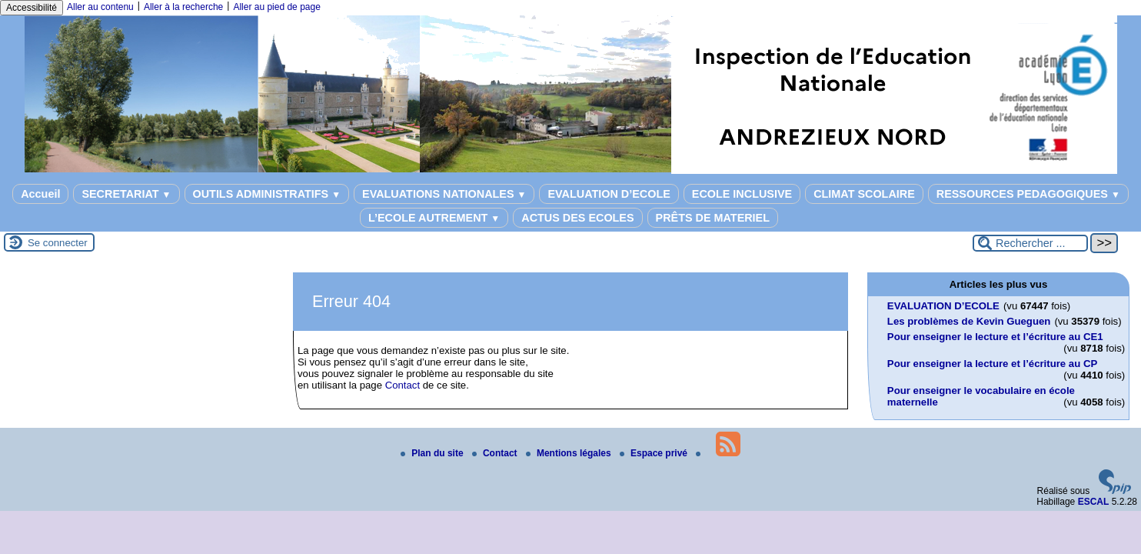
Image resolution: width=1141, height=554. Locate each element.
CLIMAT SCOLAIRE (864, 194)
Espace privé (655, 453)
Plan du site (433, 453)
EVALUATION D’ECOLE (608, 194)
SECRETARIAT (126, 194)
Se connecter (58, 243)
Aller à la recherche (183, 7)
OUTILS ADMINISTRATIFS (267, 194)
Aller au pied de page (276, 7)
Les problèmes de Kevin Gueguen (969, 321)
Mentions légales (570, 453)
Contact (402, 385)
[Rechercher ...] (1030, 243)
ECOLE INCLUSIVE (742, 194)
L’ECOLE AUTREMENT (434, 218)
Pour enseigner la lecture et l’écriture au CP (992, 363)
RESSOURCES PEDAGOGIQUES (1028, 194)
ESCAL (1093, 501)
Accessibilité (31, 7)
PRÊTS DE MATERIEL (713, 218)
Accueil (40, 194)
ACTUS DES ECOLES (577, 218)
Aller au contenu (100, 7)
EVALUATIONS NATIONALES (444, 194)
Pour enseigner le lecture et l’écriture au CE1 (995, 336)
